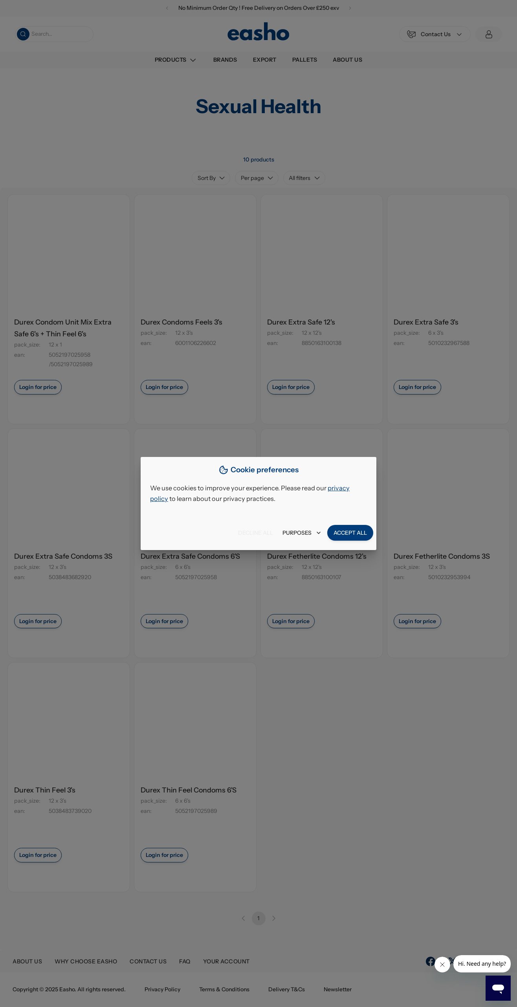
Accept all (350, 533)
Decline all (255, 533)
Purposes (301, 533)
